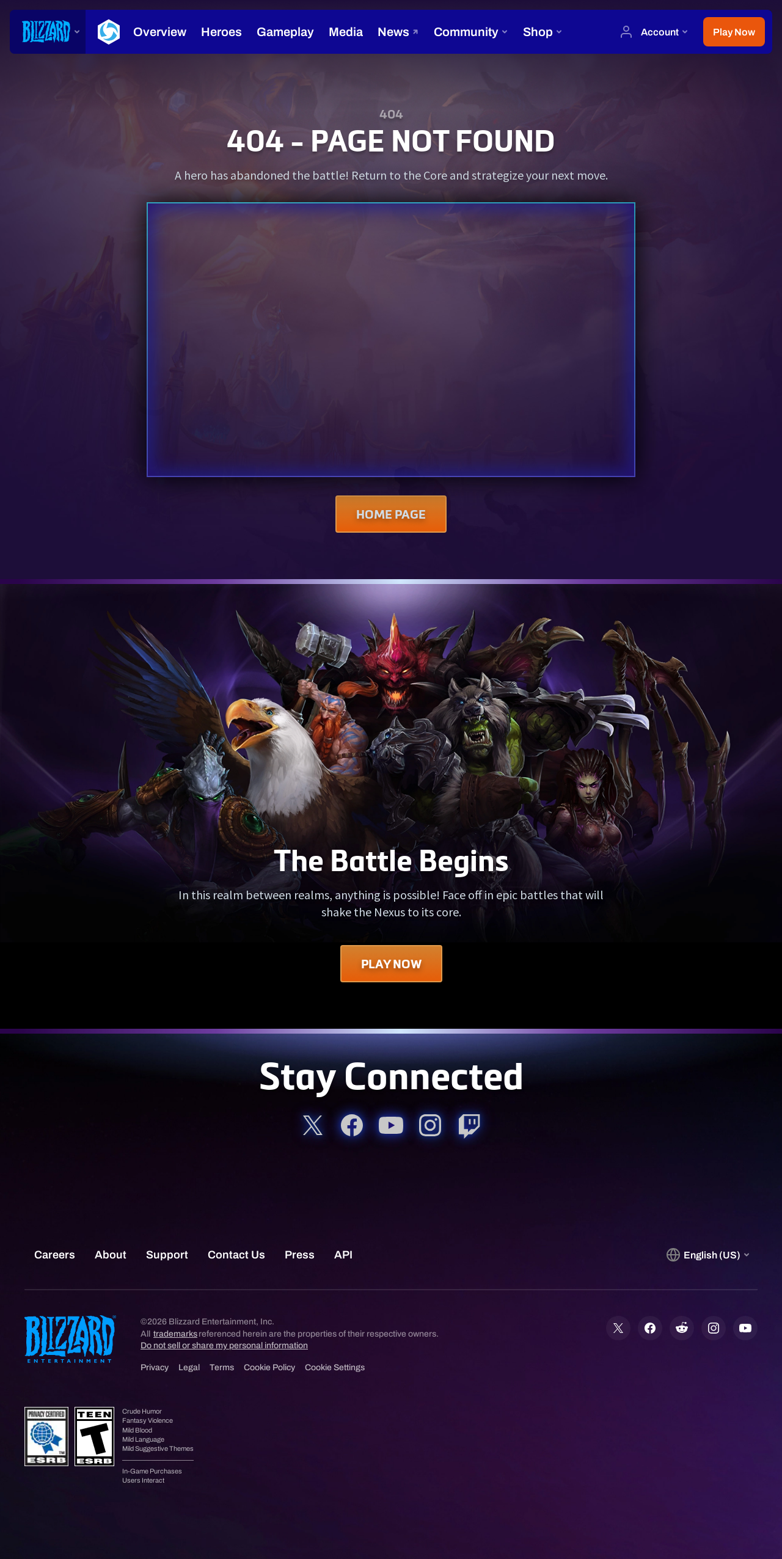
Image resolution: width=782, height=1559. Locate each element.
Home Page (391, 514)
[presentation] (48, 32)
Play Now (391, 963)
